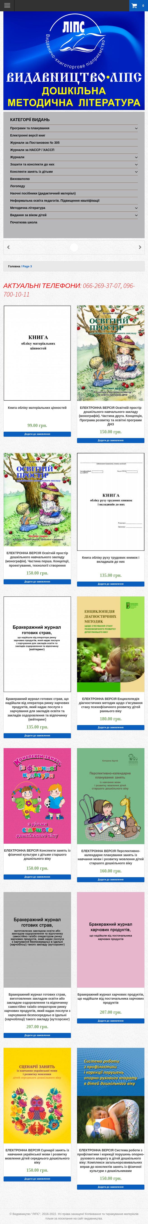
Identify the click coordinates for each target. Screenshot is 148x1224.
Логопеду (17, 186)
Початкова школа (23, 222)
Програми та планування (29, 128)
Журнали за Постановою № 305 (34, 142)
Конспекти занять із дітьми (31, 171)
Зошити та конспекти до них (32, 164)
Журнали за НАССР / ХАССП (32, 150)
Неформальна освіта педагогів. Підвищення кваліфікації (54, 200)
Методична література (27, 208)
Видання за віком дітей (28, 215)
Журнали (17, 157)
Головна (14, 266)
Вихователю (20, 179)
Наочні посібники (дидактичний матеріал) (43, 193)
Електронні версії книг (27, 135)
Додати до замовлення (37, 434)
